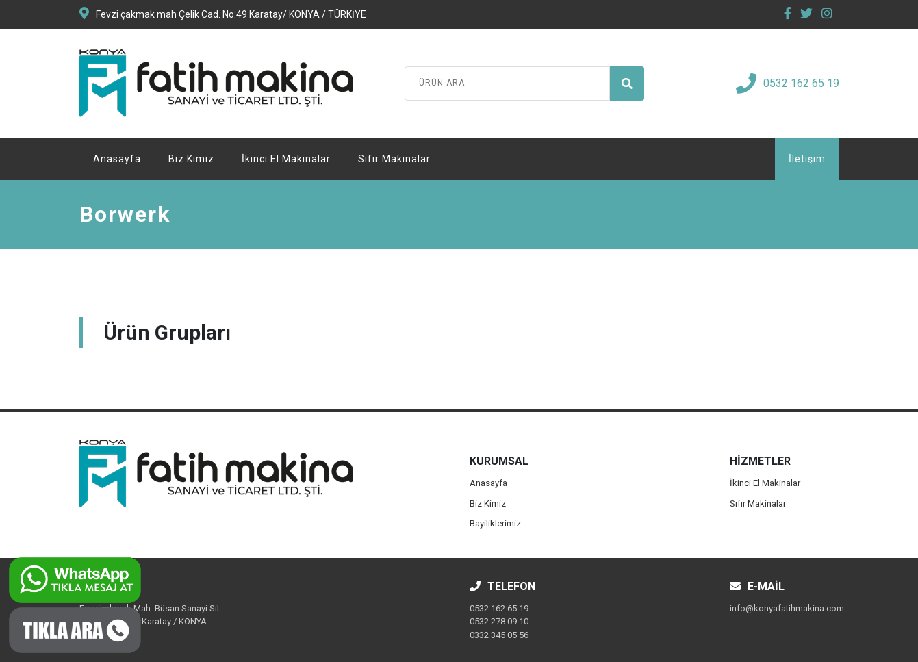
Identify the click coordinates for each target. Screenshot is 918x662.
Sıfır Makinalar (394, 158)
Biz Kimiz (191, 158)
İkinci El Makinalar (286, 158)
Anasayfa (117, 158)
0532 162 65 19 (787, 83)
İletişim (807, 158)
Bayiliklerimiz (495, 523)
